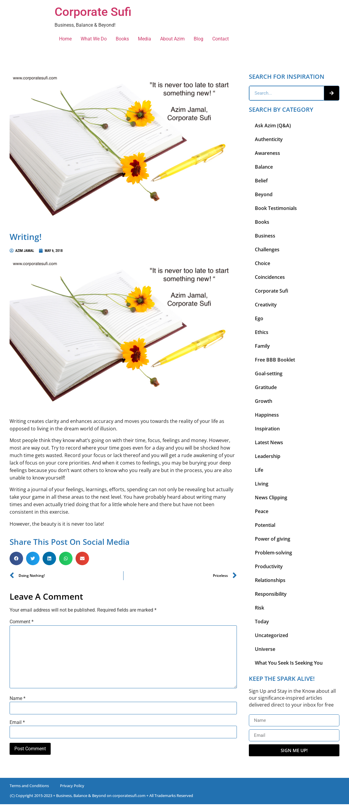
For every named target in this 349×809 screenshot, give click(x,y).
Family (262, 346)
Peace (261, 511)
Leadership (267, 456)
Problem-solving (273, 552)
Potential (265, 525)
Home (65, 39)
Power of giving (272, 539)
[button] (16, 558)
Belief (261, 180)
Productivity (269, 566)
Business (265, 235)
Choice (262, 263)
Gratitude (266, 387)
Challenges (267, 249)
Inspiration (267, 428)
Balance (264, 167)
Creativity (266, 304)
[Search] (331, 93)
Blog (198, 39)
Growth (263, 401)
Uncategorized (271, 635)
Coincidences (270, 277)
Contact (220, 39)
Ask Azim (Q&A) (273, 125)
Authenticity (269, 139)
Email (17, 722)
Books (122, 39)
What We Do (94, 39)
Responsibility (271, 594)
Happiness (267, 415)
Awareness (267, 153)
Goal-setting (268, 373)
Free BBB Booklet (275, 359)
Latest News (269, 442)
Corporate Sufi (93, 12)
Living (261, 483)
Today (262, 621)
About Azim (172, 39)
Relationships (270, 580)
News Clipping (271, 497)
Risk (259, 607)
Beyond (264, 194)
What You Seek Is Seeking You (289, 663)
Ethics (261, 332)
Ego (259, 318)
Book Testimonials (276, 208)
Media (144, 39)
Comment (22, 621)
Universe (265, 649)
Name (17, 698)
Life (259, 470)
